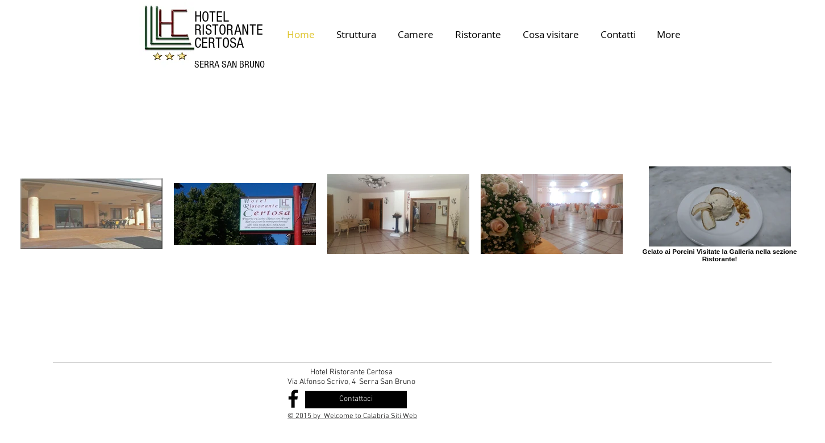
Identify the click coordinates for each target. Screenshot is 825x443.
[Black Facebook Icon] (293, 399)
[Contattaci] (356, 399)
